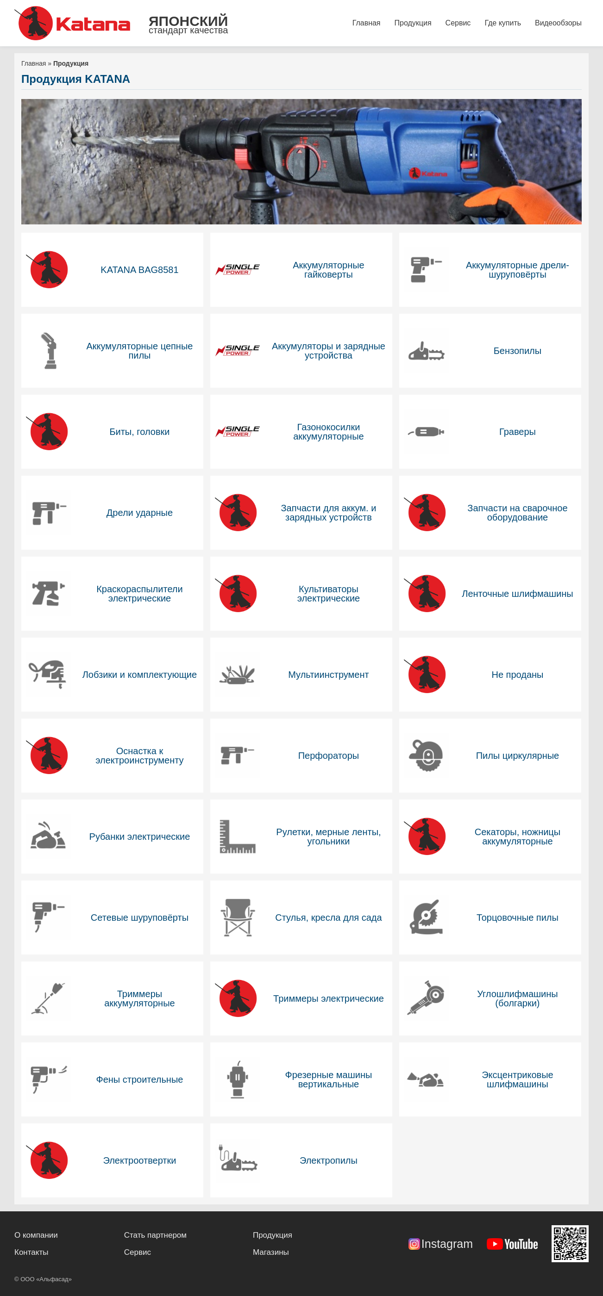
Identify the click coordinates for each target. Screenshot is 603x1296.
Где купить (502, 23)
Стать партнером (155, 1235)
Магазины (271, 1252)
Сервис (458, 23)
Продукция (413, 23)
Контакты (31, 1252)
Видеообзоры (558, 23)
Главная (366, 23)
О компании (36, 1235)
